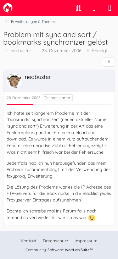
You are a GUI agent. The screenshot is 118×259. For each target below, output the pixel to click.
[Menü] (110, 8)
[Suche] (78, 8)
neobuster (21, 50)
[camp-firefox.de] (8, 8)
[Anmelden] (94, 8)
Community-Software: (59, 249)
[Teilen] (109, 62)
